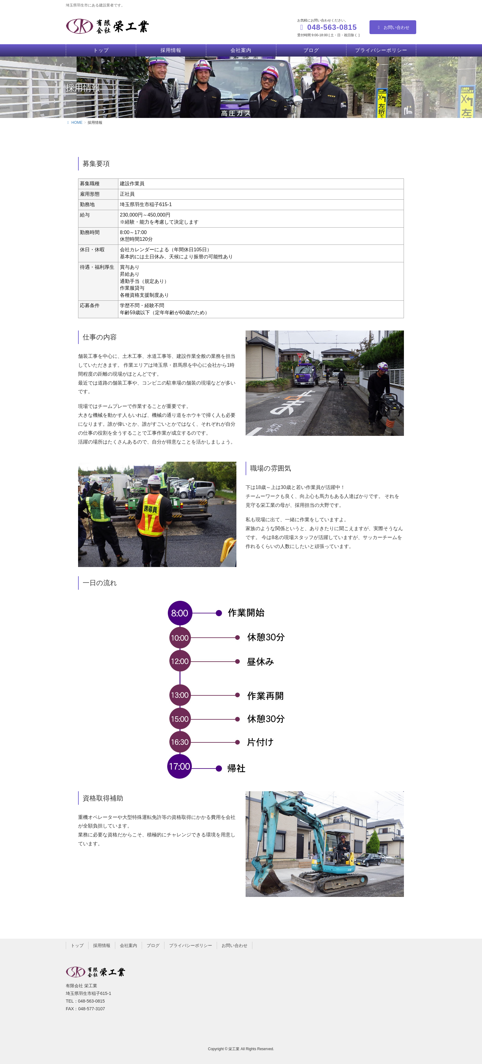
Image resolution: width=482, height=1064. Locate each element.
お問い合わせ (393, 27)
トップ (77, 945)
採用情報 (101, 945)
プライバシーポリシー (190, 945)
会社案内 (128, 945)
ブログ (153, 945)
